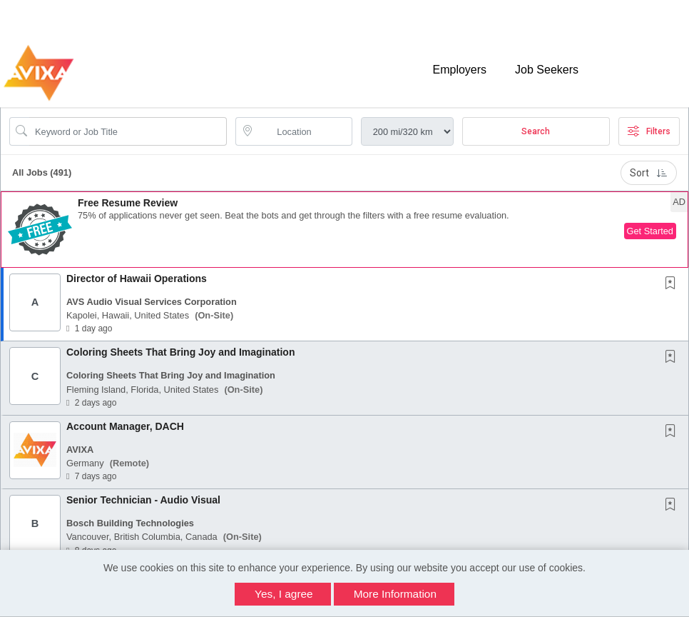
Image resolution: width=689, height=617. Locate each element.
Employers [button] (459, 70)
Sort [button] (649, 173)
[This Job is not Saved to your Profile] (673, 284)
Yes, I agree (284, 594)
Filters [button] (649, 131)
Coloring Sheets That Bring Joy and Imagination (180, 352)
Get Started (650, 231)
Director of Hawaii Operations (136, 278)
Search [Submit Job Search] (535, 131)
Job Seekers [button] (546, 70)
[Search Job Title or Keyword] (128, 131)
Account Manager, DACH (125, 426)
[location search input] (303, 131)
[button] (344, 229)
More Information (395, 594)
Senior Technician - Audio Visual (143, 500)
